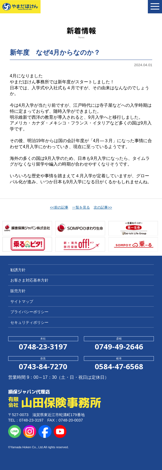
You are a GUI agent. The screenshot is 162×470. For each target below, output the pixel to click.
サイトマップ (21, 301)
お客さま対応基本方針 (29, 280)
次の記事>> (103, 207)
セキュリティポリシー (29, 322)
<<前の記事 (59, 207)
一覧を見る (81, 207)
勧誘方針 (18, 270)
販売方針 (18, 291)
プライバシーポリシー (29, 312)
